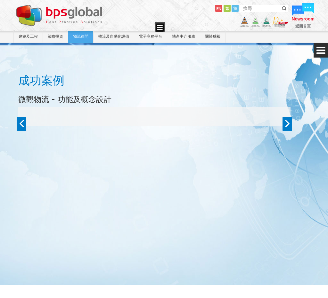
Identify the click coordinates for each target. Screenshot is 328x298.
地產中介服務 (183, 36)
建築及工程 (28, 36)
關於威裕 (212, 36)
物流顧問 (80, 36)
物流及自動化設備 (113, 36)
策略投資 (55, 36)
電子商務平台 (150, 36)
